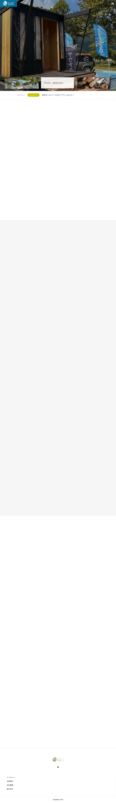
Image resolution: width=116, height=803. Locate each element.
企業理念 (10, 781)
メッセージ (11, 777)
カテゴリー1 (33, 95)
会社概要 (10, 785)
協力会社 (10, 789)
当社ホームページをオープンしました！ (58, 95)
